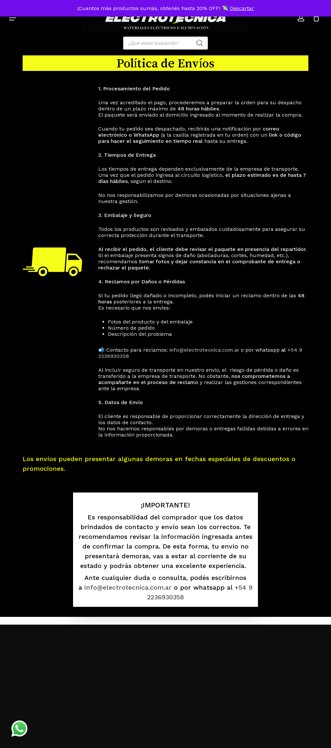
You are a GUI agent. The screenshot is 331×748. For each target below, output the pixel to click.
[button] (12, 18)
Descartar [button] (242, 8)
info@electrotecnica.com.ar (205, 350)
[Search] (200, 43)
